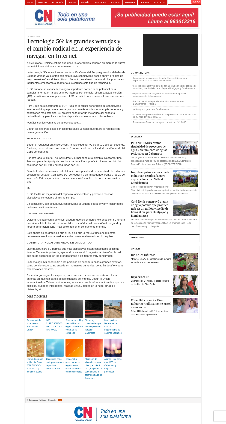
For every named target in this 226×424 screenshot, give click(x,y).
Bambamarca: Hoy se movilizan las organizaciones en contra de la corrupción (74, 326)
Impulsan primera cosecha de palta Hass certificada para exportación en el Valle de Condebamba (160, 79)
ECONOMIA (136, 136)
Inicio (30, 2)
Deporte (144, 2)
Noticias (42, 2)
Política (115, 2)
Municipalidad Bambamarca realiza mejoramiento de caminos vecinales (113, 326)
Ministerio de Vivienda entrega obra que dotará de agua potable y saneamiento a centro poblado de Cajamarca (93, 368)
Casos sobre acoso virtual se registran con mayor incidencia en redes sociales (74, 365)
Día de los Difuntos (143, 255)
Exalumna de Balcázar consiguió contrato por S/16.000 (159, 122)
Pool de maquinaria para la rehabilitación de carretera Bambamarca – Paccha (159, 102)
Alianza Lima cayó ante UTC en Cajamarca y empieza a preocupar (112, 365)
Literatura (137, 237)
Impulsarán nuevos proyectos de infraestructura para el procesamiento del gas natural (159, 94)
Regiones (130, 2)
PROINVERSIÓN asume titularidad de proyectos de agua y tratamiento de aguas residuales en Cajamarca (149, 148)
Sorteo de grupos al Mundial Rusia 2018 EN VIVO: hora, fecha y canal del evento (35, 365)
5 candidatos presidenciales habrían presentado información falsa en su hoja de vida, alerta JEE (164, 115)
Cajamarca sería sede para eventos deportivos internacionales (55, 364)
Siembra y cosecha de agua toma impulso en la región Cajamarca (93, 326)
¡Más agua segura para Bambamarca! (151, 109)
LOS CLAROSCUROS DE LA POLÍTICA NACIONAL (54, 325)
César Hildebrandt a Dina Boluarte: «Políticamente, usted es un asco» (151, 303)
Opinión (72, 2)
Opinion (135, 248)
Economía (57, 2)
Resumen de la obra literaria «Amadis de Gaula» (34, 325)
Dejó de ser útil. (141, 277)
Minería (85, 2)
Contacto (159, 2)
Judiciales (100, 2)
